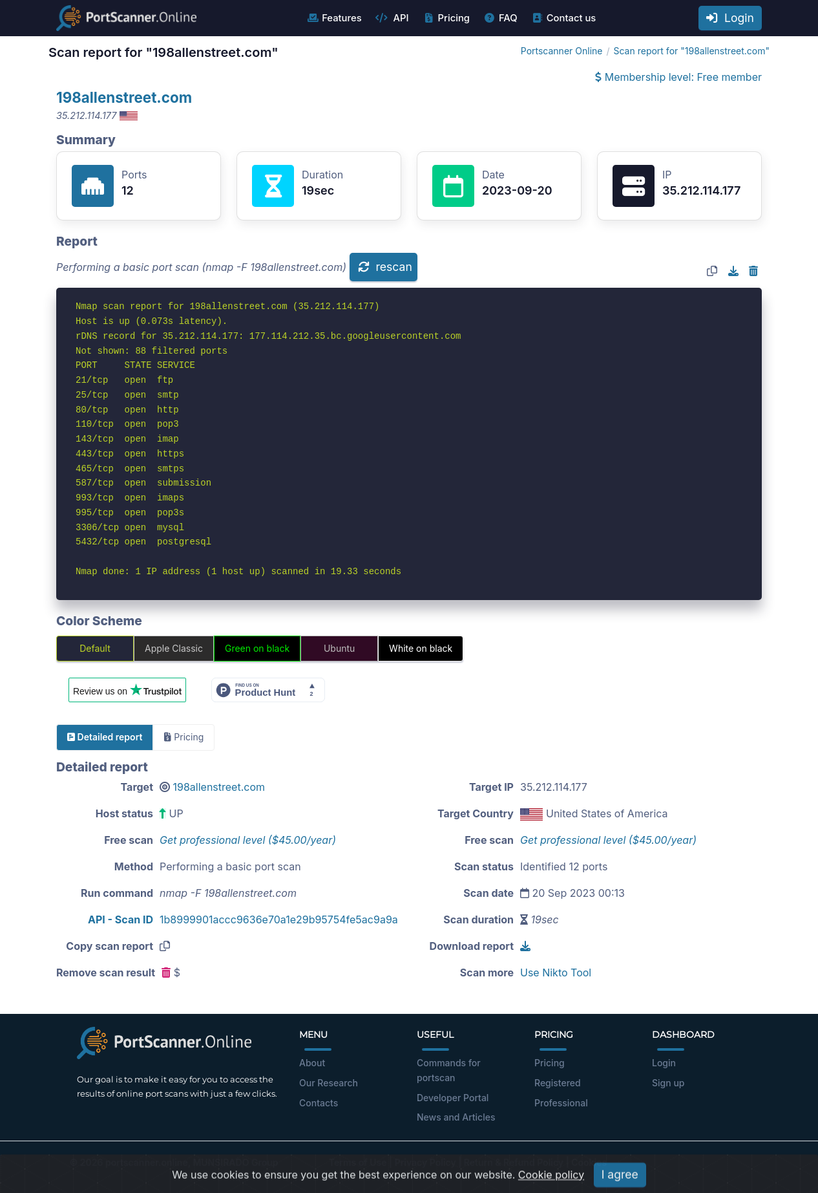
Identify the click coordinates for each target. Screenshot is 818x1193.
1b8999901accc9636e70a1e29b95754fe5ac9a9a (279, 919)
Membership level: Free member (678, 76)
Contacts (318, 1102)
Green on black (257, 648)
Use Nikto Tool (555, 972)
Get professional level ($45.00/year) (248, 839)
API (392, 18)
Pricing (446, 18)
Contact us (563, 18)
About (312, 1062)
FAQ (500, 18)
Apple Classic (174, 648)
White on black (420, 648)
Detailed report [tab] (104, 736)
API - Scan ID (120, 919)
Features (333, 18)
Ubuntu (339, 648)
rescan (385, 267)
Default (94, 648)
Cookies (589, 1162)
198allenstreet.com (124, 97)
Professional (561, 1102)
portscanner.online (146, 1162)
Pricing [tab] (184, 736)
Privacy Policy (425, 1162)
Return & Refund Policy (513, 1162)
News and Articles (456, 1117)
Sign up (668, 1082)
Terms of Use (358, 1162)
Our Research (328, 1082)
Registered (557, 1082)
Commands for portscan (449, 1070)
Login (730, 18)
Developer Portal (452, 1097)
